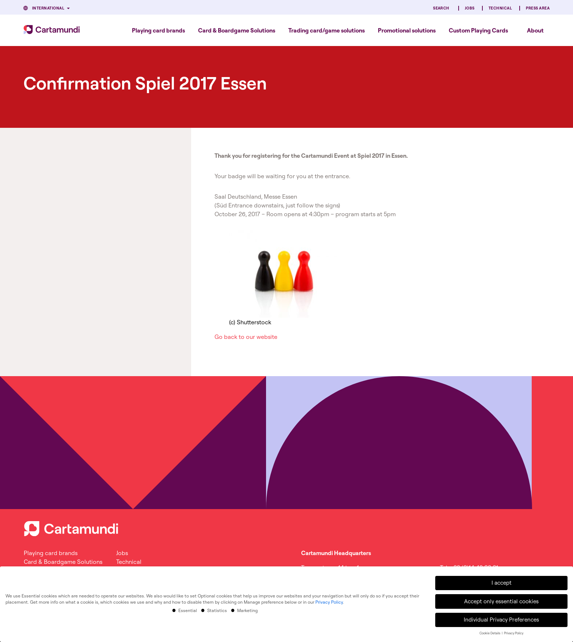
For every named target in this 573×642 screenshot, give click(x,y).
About (535, 30)
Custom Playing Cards (478, 30)
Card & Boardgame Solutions (236, 30)
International (48, 8)
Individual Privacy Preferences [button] (501, 617)
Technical (500, 8)
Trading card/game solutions (326, 30)
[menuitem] (158, 30)
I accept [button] (502, 580)
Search (441, 8)
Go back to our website (246, 336)
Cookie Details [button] (490, 631)
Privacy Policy (329, 600)
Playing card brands (158, 30)
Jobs (470, 8)
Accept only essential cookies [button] (501, 599)
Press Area (538, 8)
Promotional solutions (407, 30)
